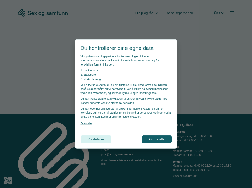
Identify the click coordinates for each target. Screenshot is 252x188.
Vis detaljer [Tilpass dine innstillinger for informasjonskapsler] (96, 139)
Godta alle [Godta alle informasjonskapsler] (156, 139)
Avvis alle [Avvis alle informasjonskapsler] (86, 123)
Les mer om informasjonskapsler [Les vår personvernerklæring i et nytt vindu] (120, 116)
